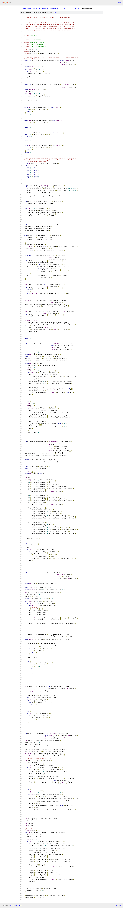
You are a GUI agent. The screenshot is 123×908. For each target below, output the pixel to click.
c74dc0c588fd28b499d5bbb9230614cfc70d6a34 (49, 8)
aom (29, 8)
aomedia (23, 8)
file (54, 12)
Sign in (119, 3)
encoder (77, 8)
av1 (71, 8)
